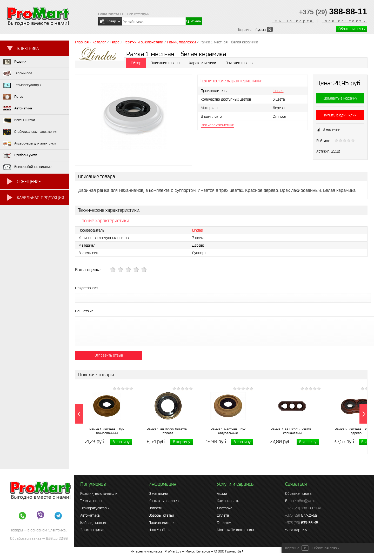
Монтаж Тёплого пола (235, 530)
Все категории (138, 14)
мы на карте (293, 21)
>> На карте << (296, 530)
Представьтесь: (87, 288)
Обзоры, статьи (161, 515)
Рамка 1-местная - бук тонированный (106, 431)
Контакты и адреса (165, 501)
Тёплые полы (91, 501)
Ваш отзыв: (84, 311)
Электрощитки (92, 530)
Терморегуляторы (94, 508)
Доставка (224, 508)
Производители (162, 523)
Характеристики (202, 63)
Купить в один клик (340, 115)
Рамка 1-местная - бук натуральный (228, 431)
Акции (222, 493)
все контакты (344, 21)
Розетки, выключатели (98, 493)
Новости (155, 508)
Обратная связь (351, 29)
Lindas (278, 91)
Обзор (136, 63)
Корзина (245, 30)
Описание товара (165, 63)
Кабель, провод (93, 523)
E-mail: (300, 501)
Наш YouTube (159, 530)
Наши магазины (110, 14)
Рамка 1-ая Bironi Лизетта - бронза (168, 431)
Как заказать (228, 501)
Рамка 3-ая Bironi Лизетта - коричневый (292, 431)
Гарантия (224, 523)
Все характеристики (217, 125)
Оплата (223, 515)
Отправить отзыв (109, 355)
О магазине (158, 493)
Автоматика (90, 515)
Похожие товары (239, 63)
